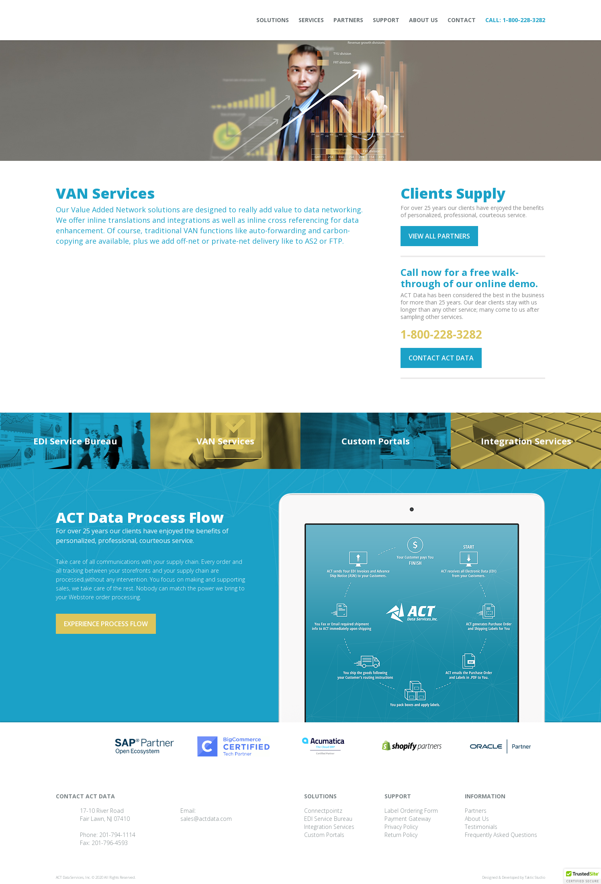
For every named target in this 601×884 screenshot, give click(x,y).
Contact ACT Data (441, 358)
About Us (423, 20)
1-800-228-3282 (524, 20)
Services (311, 20)
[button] (582, 876)
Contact (462, 20)
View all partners (439, 236)
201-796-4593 (110, 843)
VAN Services (225, 441)
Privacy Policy (401, 827)
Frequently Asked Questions (501, 835)
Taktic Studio (535, 877)
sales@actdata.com (206, 818)
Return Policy (400, 835)
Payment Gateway (407, 818)
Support (386, 20)
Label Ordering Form (411, 810)
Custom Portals (375, 441)
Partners (348, 20)
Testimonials (481, 827)
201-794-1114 (117, 835)
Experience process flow (106, 623)
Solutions (272, 20)
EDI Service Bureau (75, 441)
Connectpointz (323, 810)
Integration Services (526, 441)
